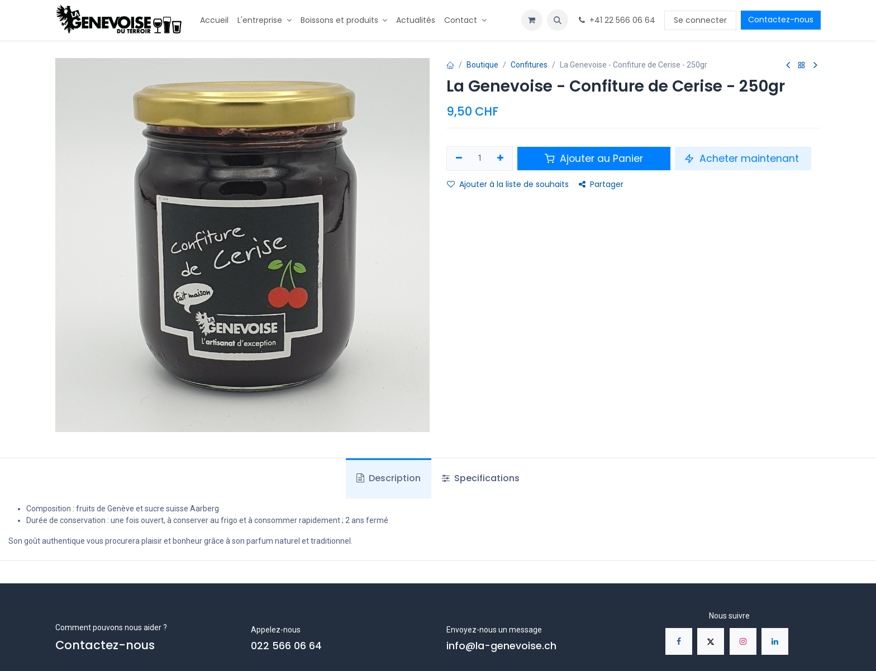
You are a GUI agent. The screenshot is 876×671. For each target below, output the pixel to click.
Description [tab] (388, 478)
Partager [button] (601, 184)
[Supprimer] (459, 158)
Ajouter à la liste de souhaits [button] (508, 184)
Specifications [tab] (481, 478)
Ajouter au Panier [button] (594, 158)
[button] (557, 20)
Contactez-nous (780, 19)
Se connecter (700, 20)
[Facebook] (678, 641)
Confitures (529, 64)
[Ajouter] (501, 158)
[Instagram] (743, 641)
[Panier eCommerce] (531, 20)
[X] (710, 641)
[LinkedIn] (774, 641)
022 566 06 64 (286, 646)
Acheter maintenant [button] (743, 158)
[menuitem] (214, 20)
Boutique (482, 64)
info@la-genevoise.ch (501, 646)
